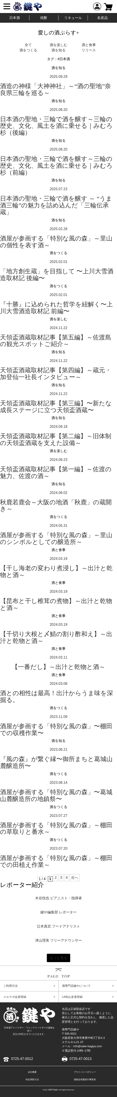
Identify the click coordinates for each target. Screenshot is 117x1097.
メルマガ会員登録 (29, 997)
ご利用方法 (29, 986)
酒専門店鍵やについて (88, 986)
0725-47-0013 (77, 1059)
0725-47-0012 (18, 1059)
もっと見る (58, 958)
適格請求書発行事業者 (85, 1079)
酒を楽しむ (58, 45)
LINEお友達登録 (88, 997)
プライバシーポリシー (85, 1072)
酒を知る (58, 50)
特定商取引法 (32, 1079)
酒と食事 (89, 45)
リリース (89, 50)
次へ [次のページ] (74, 877)
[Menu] (6, 6)
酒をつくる (28, 50)
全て (28, 45)
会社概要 (32, 1072)
